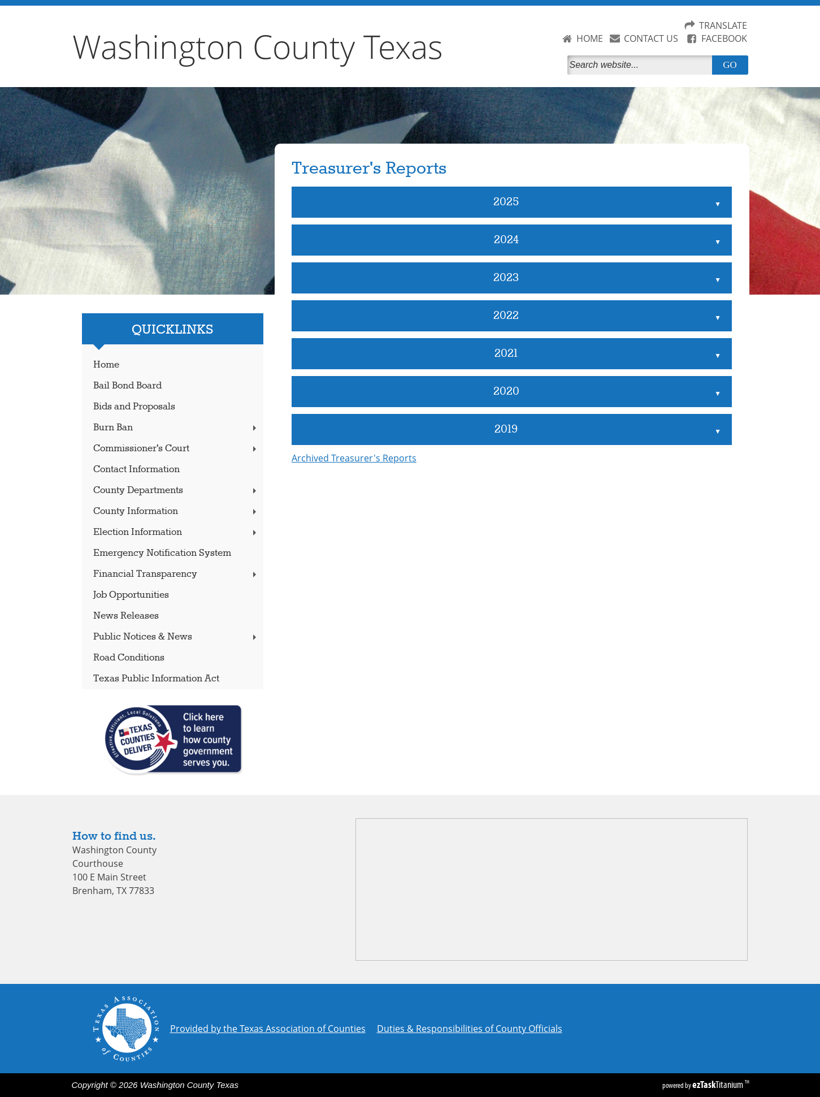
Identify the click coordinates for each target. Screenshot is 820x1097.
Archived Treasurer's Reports (354, 458)
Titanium (718, 1084)
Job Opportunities (131, 595)
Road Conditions (128, 658)
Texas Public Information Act (156, 679)
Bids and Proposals (134, 407)
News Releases (126, 616)
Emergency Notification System (162, 553)
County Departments (175, 490)
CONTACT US (651, 38)
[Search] (642, 65)
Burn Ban (175, 428)
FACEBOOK (724, 38)
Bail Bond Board (127, 386)
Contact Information (136, 470)
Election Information (175, 532)
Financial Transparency (175, 574)
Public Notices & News (175, 637)
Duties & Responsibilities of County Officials (469, 1028)
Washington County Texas (257, 46)
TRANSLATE (723, 25)
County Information (175, 511)
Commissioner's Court (175, 449)
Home (106, 365)
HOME (589, 38)
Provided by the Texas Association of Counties (268, 1028)
